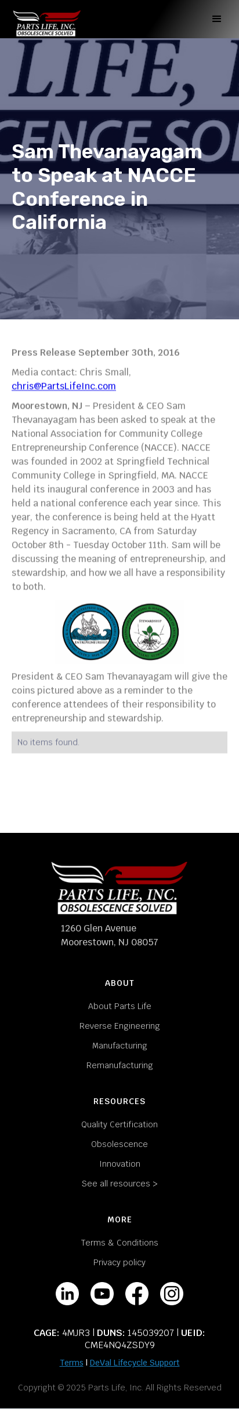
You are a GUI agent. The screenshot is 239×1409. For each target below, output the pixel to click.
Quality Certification (119, 1124)
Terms (72, 1362)
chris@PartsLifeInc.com (64, 386)
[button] (215, 19)
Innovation (119, 1163)
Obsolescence (119, 1144)
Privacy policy (119, 1262)
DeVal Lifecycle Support (135, 1362)
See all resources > (120, 1183)
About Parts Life (119, 1006)
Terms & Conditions (119, 1242)
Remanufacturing (119, 1065)
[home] (47, 19)
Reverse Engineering (119, 1026)
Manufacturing (119, 1045)
